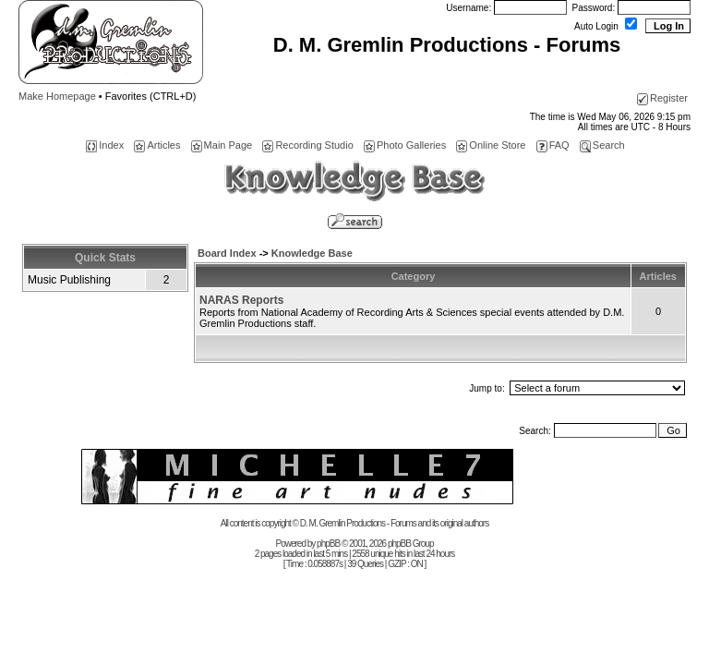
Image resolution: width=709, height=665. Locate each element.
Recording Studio (307, 145)
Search (602, 145)
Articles (157, 145)
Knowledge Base (312, 253)
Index (105, 145)
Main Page (222, 145)
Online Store (490, 145)
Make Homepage (57, 96)
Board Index (227, 253)
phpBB (328, 543)
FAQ (553, 145)
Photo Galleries (405, 145)
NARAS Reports (241, 300)
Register (662, 97)
